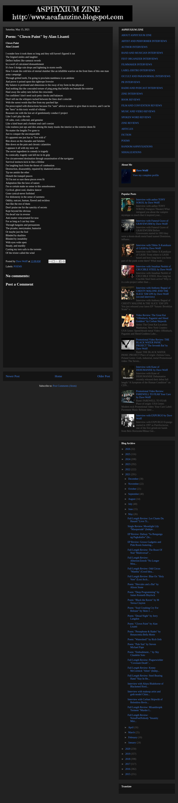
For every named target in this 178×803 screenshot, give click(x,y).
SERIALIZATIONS (131, 152)
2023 (128, 464)
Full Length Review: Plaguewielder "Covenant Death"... (145, 661)
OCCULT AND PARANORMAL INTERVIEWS (145, 76)
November (133, 484)
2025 (128, 454)
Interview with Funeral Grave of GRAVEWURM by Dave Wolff (152, 222)
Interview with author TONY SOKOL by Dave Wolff (150, 201)
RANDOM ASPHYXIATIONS (137, 146)
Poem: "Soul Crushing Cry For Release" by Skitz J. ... (143, 609)
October (132, 489)
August (132, 499)
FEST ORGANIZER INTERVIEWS (139, 58)
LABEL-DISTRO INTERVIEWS (138, 70)
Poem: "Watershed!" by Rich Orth (145, 639)
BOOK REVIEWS (130, 99)
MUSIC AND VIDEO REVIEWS (138, 111)
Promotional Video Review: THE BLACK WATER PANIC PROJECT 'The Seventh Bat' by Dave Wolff (152, 344)
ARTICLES (127, 129)
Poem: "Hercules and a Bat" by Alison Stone (143, 586)
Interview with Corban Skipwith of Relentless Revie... (145, 701)
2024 (128, 459)
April (131, 727)
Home (58, 376)
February (133, 737)
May (130, 514)
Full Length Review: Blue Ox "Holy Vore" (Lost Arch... (146, 578)
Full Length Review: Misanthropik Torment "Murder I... (145, 709)
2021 (128, 474)
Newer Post (13, 376)
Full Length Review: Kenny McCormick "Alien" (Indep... (143, 669)
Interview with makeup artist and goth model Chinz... (144, 693)
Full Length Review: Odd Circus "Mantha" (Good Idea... (144, 570)
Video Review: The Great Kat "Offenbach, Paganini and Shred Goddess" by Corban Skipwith (152, 318)
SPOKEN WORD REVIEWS (136, 117)
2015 (128, 774)
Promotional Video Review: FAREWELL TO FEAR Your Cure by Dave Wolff (153, 394)
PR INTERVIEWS (130, 82)
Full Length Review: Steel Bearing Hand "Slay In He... (145, 677)
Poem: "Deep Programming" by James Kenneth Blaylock (143, 594)
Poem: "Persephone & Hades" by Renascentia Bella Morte (144, 633)
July (130, 504)
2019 (128, 754)
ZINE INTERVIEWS (132, 93)
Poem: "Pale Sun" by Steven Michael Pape (142, 646)
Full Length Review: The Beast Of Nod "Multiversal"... (145, 551)
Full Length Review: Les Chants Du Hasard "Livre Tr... (146, 520)
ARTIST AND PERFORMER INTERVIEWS (144, 41)
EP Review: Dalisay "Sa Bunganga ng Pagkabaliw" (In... (145, 536)
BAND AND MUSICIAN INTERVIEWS (142, 53)
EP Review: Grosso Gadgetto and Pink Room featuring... (144, 543)
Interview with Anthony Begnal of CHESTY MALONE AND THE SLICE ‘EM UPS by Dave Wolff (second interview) (153, 292)
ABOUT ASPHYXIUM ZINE (136, 35)
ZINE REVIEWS (130, 123)
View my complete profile (146, 175)
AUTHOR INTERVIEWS (134, 47)
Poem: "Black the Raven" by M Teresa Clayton (143, 601)
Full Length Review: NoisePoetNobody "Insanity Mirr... (143, 718)
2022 (128, 469)
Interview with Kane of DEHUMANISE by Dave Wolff (152, 368)
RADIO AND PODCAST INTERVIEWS (142, 88)
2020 (128, 749)
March (131, 732)
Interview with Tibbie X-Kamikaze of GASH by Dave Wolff (153, 247)
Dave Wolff (142, 170)
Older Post (103, 376)
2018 (128, 759)
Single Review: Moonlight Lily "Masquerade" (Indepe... (143, 528)
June (130, 509)
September (133, 494)
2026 (128, 449)
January (132, 742)
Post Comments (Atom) (65, 386)
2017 (128, 764)
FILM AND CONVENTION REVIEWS (141, 105)
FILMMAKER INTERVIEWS (136, 64)
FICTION (126, 134)
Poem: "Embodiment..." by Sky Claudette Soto (143, 653)
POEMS (18, 266)
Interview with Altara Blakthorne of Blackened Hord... (145, 685)
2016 (128, 769)
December (133, 479)
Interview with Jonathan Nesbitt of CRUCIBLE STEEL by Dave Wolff (154, 268)
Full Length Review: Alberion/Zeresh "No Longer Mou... (143, 560)
